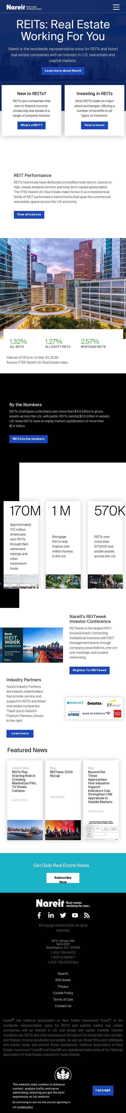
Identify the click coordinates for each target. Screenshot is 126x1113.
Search (63, 973)
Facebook (39, 915)
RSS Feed (87, 915)
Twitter (63, 915)
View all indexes (29, 214)
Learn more (20, 733)
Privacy (63, 986)
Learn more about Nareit (63, 70)
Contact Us (63, 1006)
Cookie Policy (63, 993)
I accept (103, 1090)
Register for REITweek (89, 670)
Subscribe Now (62, 879)
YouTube (75, 915)
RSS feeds (63, 980)
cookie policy (24, 1107)
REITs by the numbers (28, 439)
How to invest (95, 125)
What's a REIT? (31, 125)
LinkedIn (51, 915)
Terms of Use (63, 999)
